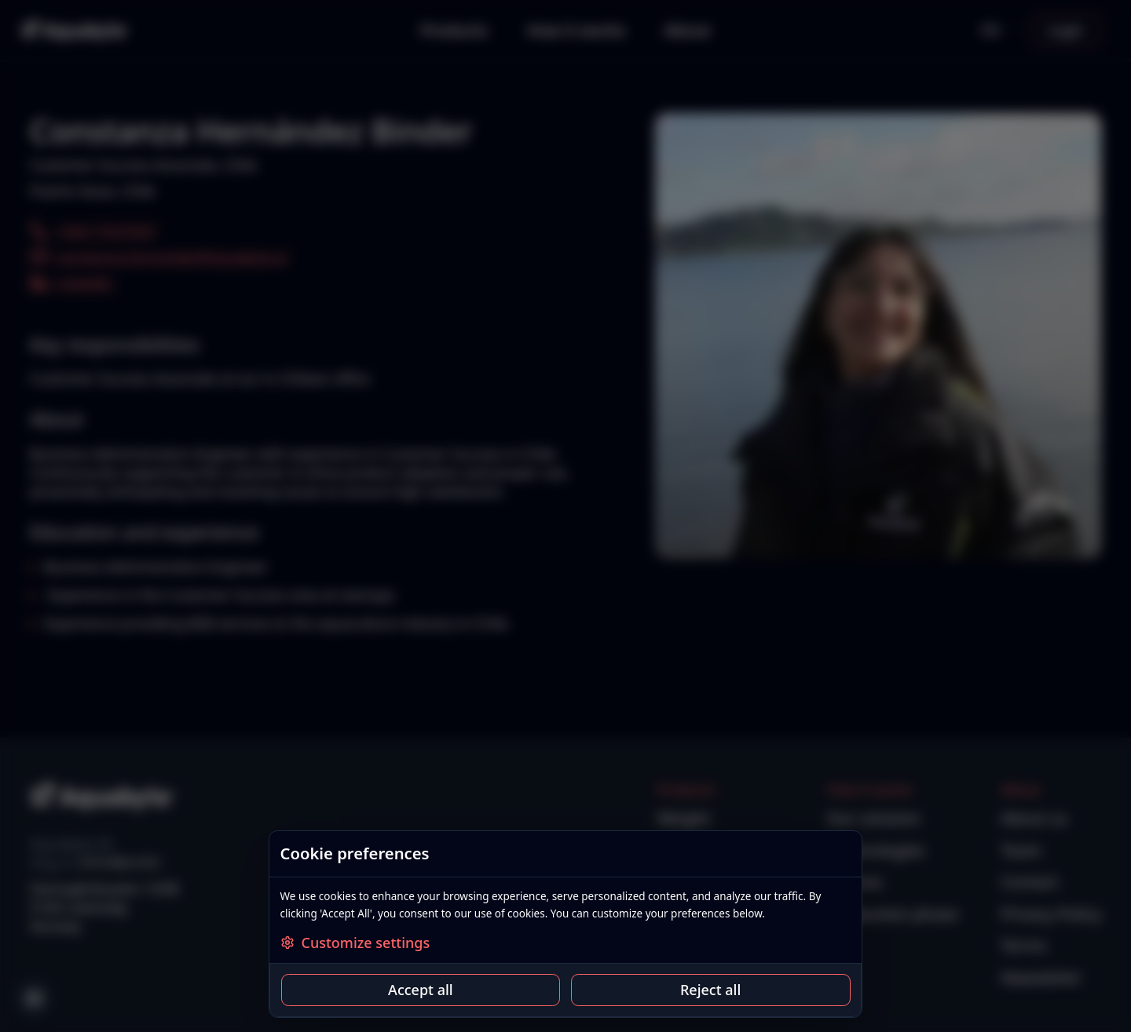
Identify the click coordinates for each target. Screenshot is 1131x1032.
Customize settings (355, 942)
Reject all (710, 989)
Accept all (420, 989)
